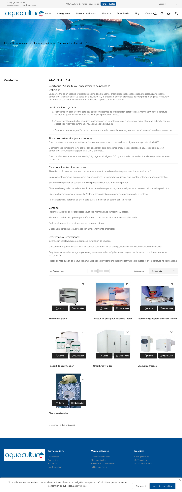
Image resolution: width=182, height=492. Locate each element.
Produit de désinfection (61, 365)
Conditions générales (100, 456)
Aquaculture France (143, 463)
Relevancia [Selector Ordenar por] (163, 271)
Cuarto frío (11, 80)
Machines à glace (58, 318)
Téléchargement (55, 467)
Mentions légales (98, 460)
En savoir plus (79, 485)
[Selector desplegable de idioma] (163, 4)
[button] (108, 4)
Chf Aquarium (140, 460)
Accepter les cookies (162, 486)
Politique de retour (99, 467)
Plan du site (53, 460)
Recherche (52, 463)
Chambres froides (102, 365)
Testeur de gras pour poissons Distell (112, 318)
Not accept (141, 486)
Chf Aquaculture (141, 456)
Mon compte (53, 456)
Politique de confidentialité (102, 463)
